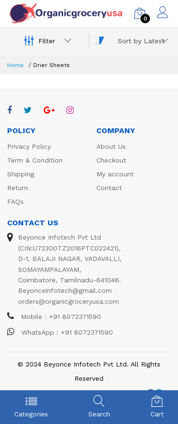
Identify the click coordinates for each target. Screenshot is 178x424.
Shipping (20, 174)
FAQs (15, 201)
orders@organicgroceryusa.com (68, 301)
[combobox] (141, 40)
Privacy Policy (29, 146)
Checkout (111, 160)
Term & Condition (35, 160)
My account (115, 174)
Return (17, 188)
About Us (111, 146)
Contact (109, 188)
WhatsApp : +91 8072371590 (60, 332)
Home (15, 65)
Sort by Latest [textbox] (141, 41)
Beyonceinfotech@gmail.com (65, 290)
